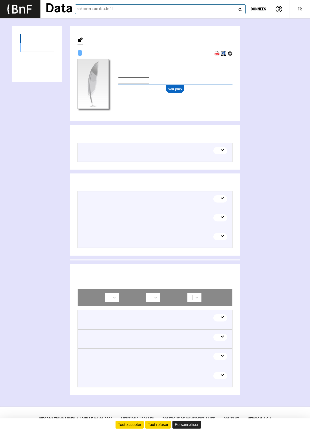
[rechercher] (239, 8)
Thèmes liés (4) (37, 56)
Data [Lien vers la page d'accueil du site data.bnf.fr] (59, 9)
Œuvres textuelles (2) (37, 47)
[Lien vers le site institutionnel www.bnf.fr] (20, 9)
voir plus (175, 89)
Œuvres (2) (37, 38)
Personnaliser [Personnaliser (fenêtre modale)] (187, 425)
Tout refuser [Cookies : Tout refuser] (158, 425)
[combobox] (160, 9)
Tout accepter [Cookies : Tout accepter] (129, 425)
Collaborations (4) (37, 65)
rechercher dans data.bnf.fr (95, 9)
